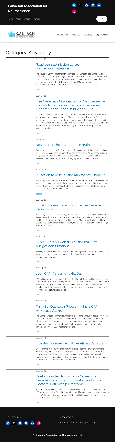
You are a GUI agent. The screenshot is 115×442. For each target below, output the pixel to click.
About (18, 19)
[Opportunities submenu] (108, 34)
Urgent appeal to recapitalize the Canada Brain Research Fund (68, 207)
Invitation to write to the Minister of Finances (71, 175)
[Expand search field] (101, 19)
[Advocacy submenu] (92, 34)
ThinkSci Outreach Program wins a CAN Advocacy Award (67, 308)
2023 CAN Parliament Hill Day (59, 273)
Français (36, 19)
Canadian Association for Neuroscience (56, 435)
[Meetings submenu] (81, 34)
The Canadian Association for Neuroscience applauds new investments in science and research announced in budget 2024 (70, 105)
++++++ (39, 89)
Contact (27, 19)
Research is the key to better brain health (68, 145)
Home (10, 19)
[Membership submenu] (69, 34)
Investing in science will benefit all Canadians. (72, 343)
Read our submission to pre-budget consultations (58, 66)
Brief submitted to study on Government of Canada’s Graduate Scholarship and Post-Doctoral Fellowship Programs (70, 380)
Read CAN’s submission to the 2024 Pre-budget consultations (67, 244)
